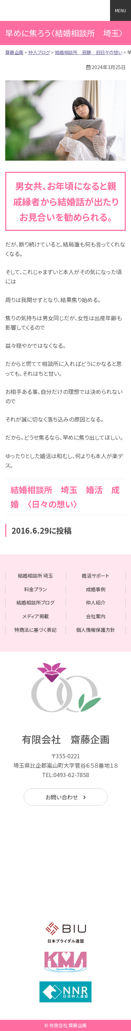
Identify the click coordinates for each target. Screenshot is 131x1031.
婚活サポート (95, 575)
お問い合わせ (61, 797)
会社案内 (95, 616)
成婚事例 (95, 589)
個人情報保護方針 (95, 629)
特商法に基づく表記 (35, 629)
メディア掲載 (35, 616)
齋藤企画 (43, 10)
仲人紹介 (95, 602)
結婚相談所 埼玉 (35, 575)
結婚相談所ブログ (35, 602)
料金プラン (35, 589)
